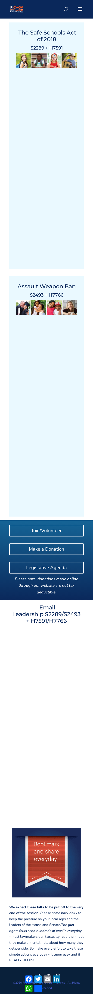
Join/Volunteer (47, 530)
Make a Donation (46, 549)
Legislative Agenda (46, 567)
